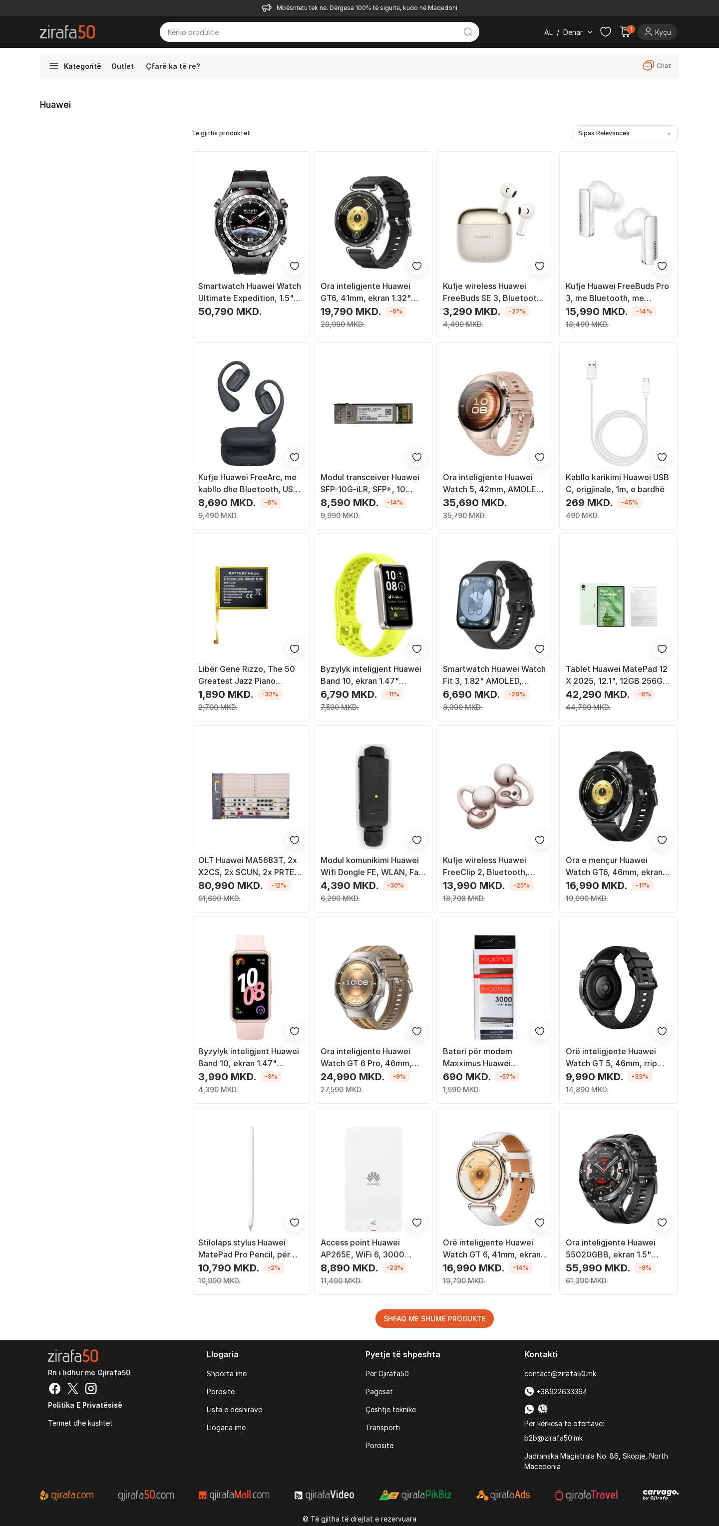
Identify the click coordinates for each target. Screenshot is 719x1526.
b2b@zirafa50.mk (553, 1438)
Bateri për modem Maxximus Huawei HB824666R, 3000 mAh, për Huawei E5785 (490, 1057)
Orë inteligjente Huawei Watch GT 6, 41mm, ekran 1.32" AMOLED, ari (492, 1248)
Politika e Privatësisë (85, 1405)
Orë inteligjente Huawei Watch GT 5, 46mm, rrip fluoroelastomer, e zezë (612, 1057)
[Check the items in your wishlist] (606, 32)
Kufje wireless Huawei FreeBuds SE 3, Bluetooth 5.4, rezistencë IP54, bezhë (495, 292)
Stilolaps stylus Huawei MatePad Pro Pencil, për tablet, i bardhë (244, 1248)
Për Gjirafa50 (387, 1373)
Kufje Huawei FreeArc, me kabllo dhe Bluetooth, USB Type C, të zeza (248, 483)
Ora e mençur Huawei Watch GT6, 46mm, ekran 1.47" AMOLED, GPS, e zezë (614, 866)
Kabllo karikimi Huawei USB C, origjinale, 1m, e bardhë (617, 483)
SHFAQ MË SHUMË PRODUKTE (434, 1318)
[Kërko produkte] (312, 32)
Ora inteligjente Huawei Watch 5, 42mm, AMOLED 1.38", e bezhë (492, 483)
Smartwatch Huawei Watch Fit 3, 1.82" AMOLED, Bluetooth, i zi (494, 675)
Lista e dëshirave (234, 1409)
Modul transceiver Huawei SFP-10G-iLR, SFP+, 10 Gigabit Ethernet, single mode (370, 483)
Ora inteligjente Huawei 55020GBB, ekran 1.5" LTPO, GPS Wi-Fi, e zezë (612, 1248)
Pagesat (379, 1391)
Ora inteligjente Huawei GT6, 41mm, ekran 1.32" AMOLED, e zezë (366, 292)
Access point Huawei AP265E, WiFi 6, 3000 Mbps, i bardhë (362, 1248)
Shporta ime (227, 1373)
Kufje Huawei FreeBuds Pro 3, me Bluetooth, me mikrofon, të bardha (617, 292)
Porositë (221, 1391)
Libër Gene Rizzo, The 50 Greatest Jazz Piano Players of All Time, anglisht (246, 675)
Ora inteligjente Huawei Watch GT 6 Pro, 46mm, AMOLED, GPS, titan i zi (366, 1057)
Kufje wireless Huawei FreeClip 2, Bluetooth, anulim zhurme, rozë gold (491, 866)
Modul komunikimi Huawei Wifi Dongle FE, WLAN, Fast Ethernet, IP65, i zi (373, 866)
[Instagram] (91, 1390)
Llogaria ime (226, 1427)
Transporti (382, 1427)
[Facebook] (55, 1390)
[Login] (657, 32)
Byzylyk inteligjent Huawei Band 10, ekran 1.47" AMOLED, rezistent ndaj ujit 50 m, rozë (250, 1057)
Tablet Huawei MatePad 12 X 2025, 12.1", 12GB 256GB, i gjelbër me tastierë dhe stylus (618, 675)
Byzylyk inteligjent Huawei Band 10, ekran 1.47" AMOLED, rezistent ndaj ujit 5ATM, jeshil (373, 675)
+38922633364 (555, 1391)
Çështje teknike (390, 1409)
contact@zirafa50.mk (560, 1373)
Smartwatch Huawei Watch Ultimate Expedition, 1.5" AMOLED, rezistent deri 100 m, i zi (249, 292)
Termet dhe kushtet (80, 1423)
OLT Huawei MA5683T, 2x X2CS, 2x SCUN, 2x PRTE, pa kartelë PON (247, 866)
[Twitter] (73, 1390)
